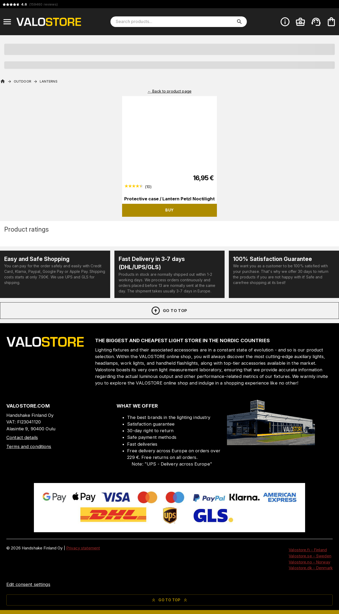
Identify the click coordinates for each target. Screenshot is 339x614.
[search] (239, 21)
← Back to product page (169, 91)
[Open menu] (7, 22)
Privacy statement (83, 547)
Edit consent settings (28, 584)
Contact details (22, 437)
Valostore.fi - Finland (308, 549)
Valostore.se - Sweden (310, 555)
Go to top (169, 311)
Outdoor (22, 81)
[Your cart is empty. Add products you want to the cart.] (331, 21)
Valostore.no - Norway (309, 562)
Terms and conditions (28, 446)
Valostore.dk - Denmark (311, 567)
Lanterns (48, 81)
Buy (169, 210)
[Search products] (175, 21)
